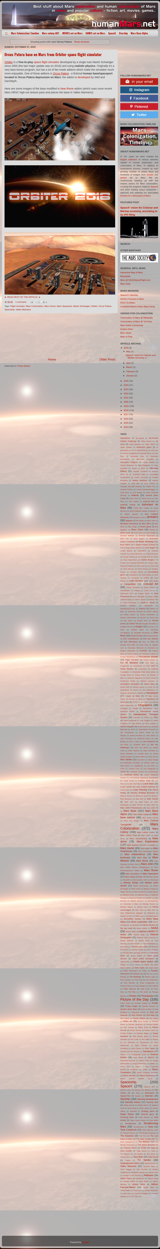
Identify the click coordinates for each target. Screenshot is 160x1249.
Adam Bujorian (135, 444)
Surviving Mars (127, 1117)
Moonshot (136, 925)
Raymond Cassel (138, 1012)
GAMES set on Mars (95, 33)
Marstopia (154, 880)
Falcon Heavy (132, 654)
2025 (126, 381)
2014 (126, 427)
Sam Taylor (150, 1048)
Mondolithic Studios (132, 919)
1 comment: (21, 302)
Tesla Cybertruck (128, 1130)
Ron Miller (146, 1039)
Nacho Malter (142, 928)
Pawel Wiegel (139, 986)
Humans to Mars (135, 699)
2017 (126, 414)
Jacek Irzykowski (129, 720)
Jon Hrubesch (149, 741)
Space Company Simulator (147, 1072)
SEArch (151, 1057)
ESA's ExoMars (127, 303)
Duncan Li (152, 627)
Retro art (127, 1021)
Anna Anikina (149, 483)
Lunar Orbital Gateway (145, 787)
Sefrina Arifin (144, 1061)
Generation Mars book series (143, 672)
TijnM (153, 1151)
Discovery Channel (135, 612)
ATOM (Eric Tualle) (141, 508)
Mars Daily (125, 284)
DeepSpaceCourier (127, 609)
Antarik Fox (150, 486)
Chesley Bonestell (137, 563)
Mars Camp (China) (150, 818)
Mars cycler (145, 835)
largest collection (128, 159)
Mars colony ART (50, 33)
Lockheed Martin (131, 775)
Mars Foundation (148, 845)
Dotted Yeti (133, 623)
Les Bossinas (153, 772)
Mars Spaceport (64, 306)
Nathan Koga (139, 935)
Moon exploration (139, 922)
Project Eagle (131, 1006)
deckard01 (149, 606)
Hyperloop (150, 699)
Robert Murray (135, 1030)
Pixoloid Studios (141, 1003)
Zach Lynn (127, 1193)
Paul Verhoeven (152, 980)
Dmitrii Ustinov (152, 612)
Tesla (150, 1127)
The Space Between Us (148, 1145)
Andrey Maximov (139, 480)
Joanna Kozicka (136, 735)
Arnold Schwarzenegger (145, 489)
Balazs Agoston (131, 514)
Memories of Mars (130, 904)
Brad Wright (150, 533)
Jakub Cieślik (150, 723)
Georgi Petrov (140, 675)
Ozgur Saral (153, 968)
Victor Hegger (126, 1169)
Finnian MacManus (127, 657)
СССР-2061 (134, 1196)
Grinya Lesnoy (139, 687)
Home (52, 359)
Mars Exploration (147, 841)
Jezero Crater (144, 732)
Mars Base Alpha (139, 33)
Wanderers (140, 1178)
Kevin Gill (151, 757)
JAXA (133, 729)
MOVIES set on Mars (72, 33)
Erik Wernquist (130, 642)
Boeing (152, 530)
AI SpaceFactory (140, 450)
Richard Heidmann (136, 1024)
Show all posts (81, 41)
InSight (135, 708)
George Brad (125, 675)
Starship (123, 33)
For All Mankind (129, 663)
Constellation (125, 590)
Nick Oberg (124, 947)
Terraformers (130, 1123)
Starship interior (133, 1102)
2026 (126, 348)
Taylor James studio (138, 1120)
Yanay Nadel (125, 1190)
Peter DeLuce (129, 989)
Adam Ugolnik (126, 447)
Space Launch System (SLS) (136, 1079)
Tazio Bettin (153, 1120)
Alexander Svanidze (145, 459)
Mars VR (142, 877)
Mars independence (134, 854)
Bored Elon (138, 533)
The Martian (144, 1142)
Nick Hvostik (135, 944)
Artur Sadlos (134, 501)
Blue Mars (146, 523)
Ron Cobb (134, 1039)
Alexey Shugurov (127, 465)
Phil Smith (144, 992)
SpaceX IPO (149, 1087)
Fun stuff (150, 666)
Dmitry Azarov (129, 615)
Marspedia (125, 276)
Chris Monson (128, 569)
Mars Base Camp (141, 814)
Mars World (153, 877)
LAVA (122, 769)
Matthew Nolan (128, 895)
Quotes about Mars (128, 1009)
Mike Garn (139, 910)
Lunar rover (124, 790)
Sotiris (145, 1069)
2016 (126, 419)
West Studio (144, 1181)
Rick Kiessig (129, 1027)
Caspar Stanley (129, 557)
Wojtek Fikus (148, 1187)
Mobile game (153, 916)
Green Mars (149, 684)
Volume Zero (153, 1172)
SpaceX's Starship (129, 295)
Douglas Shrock (126, 627)
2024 (126, 385)
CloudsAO (135, 578)
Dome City (154, 618)
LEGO (123, 772)
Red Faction (137, 1015)
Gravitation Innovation (130, 684)
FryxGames (137, 666)
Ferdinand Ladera (148, 654)
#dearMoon (125, 438)
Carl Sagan (150, 548)
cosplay (137, 590)
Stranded (133, 1111)
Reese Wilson (139, 1018)
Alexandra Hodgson (129, 462)
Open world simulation (143, 958)
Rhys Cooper (143, 1021)
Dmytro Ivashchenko (128, 618)
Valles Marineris (23, 309)
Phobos (132, 996)
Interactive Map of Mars (131, 272)
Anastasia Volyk (138, 474)
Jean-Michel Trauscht (147, 729)
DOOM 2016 (142, 621)
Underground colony (130, 1163)
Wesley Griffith (129, 1181)
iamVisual (124, 702)
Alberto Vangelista (130, 453)
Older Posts (107, 359)
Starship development (147, 1099)
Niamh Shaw (144, 941)
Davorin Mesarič (128, 606)
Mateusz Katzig (149, 889)
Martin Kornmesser (141, 886)
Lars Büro (151, 766)
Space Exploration (147, 1075)
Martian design (131, 882)
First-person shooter (148, 657)
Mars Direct (125, 333)
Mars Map (142, 857)
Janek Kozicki (143, 727)
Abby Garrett (146, 441)
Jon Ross (124, 745)
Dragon (139, 626)
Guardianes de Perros (129, 690)
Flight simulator (17, 306)
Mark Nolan (144, 802)
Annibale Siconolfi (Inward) (131, 486)
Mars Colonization (34, 306)
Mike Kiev (151, 910)
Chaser (123, 563)
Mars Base (129, 810)
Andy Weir (135, 483)
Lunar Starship (140, 790)
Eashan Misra (137, 630)
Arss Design (137, 492)
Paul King (138, 980)
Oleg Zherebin (141, 953)
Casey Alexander (136, 554)
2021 (126, 398)
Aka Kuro (154, 450)
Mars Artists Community (131, 325)
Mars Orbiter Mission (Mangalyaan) (135, 867)
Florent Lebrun (149, 660)
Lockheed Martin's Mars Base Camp (137, 306)
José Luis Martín (141, 748)
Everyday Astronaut (136, 648)
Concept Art (150, 583)
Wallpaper (148, 1175)
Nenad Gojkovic (127, 941)
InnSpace (124, 708)
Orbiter (94, 306)
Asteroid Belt (149, 501)
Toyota (127, 1160)
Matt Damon (153, 892)
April (128, 363)
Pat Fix (149, 974)
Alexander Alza (137, 456)
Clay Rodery (146, 575)
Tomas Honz (125, 1157)
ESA (152, 642)
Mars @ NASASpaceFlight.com (135, 280)
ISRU (155, 717)
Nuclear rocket (137, 950)
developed (84, 77)
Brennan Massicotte (147, 536)
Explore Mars (126, 329)
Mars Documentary (138, 838)
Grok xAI (151, 687)
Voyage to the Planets (131, 1175)
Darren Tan (153, 600)
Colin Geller (153, 581)
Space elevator (129, 1075)
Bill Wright (140, 521)
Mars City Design (131, 821)
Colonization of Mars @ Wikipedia (136, 318)
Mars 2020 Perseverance (131, 808)
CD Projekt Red (144, 557)
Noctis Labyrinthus (140, 947)
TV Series (144, 1159)
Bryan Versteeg (146, 541)
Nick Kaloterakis (149, 944)
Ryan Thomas (141, 1045)
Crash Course (149, 590)
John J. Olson (134, 742)
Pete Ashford (153, 986)
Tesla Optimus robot (150, 1130)
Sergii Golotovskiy (139, 1064)
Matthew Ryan (142, 895)
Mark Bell (139, 799)
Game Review (126, 669)
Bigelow (129, 520)
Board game (145, 527)
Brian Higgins (139, 539)
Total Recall (153, 1157)
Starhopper (149, 1093)
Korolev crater (149, 763)
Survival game (147, 1114)
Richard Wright (152, 1024)
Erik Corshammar (131, 639)
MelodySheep (153, 901)
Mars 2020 (151, 805)
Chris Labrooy (142, 566)
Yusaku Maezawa (151, 1190)
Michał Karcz (142, 907)
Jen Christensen (127, 732)
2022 (126, 393)
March (129, 367)
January (130, 375)
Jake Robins (136, 723)
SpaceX (112, 33)
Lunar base (148, 783)
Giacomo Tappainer (134, 678)
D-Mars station (144, 593)
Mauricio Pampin (135, 898)
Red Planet (124, 1018)
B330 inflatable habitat (138, 511)
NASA (154, 927)
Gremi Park (124, 687)
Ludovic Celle (144, 781)
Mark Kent (128, 802)
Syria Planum (144, 1117)
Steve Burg (131, 1108)
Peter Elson (145, 989)
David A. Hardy (148, 602)
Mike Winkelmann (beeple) (131, 913)
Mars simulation (132, 874)
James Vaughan (127, 726)
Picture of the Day (134, 999)
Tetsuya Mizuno (129, 1133)
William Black (138, 1184)
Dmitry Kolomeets (147, 615)
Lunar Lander (126, 787)
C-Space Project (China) (144, 545)
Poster (155, 1003)
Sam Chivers (136, 1048)
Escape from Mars (127, 645)
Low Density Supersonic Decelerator (144, 778)
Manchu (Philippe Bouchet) (143, 793)
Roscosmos (144, 1042)
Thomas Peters (130, 1148)
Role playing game (140, 1036)
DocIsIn (143, 618)
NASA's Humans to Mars (132, 299)
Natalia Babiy (131, 932)
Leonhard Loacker (137, 772)
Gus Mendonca (149, 690)
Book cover (125, 533)
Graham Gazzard (147, 681)
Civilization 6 (133, 575)
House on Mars (132, 696)
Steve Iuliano (144, 1108)
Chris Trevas (143, 569)
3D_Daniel (140, 438)
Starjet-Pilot (125, 1096)
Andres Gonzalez (141, 477)
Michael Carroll (149, 904)
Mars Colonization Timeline (25, 33)
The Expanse (126, 1136)
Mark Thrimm (137, 805)
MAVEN (149, 898)
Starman (149, 1096)
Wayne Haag (153, 1178)
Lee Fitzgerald (149, 769)
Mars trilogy (130, 877)
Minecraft (151, 913)
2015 (126, 423)
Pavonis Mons (125, 986)
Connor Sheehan (133, 587)
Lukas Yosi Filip (134, 784)
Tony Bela (138, 1157)
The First (142, 1136)
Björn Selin (151, 521)
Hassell (140, 693)
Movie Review (149, 925)
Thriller (144, 1148)
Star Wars (135, 1093)
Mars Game (50, 306)
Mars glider (145, 848)
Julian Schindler (149, 751)
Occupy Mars (128, 953)
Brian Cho (124, 539)
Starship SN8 (152, 1102)
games (123, 178)
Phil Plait (132, 992)
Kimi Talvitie (126, 759)
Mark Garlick (152, 799)
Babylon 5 (154, 511)
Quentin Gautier (148, 1006)
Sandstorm (148, 1051)
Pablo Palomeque (130, 971)
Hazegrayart (152, 693)
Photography (147, 996)
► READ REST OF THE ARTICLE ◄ (22, 297)
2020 (126, 402)
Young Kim (137, 1190)
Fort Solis (150, 663)
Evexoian (151, 648)
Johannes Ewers (143, 738)
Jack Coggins (145, 720)
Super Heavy (127, 1114)
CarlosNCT (142, 551)
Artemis (135, 495)
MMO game (140, 916)
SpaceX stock (125, 1090)
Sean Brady (138, 1057)
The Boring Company (147, 1133)
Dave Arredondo (129, 603)
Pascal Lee (138, 974)
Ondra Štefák (136, 956)
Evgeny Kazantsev (127, 651)
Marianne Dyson (142, 796)
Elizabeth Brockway (142, 633)
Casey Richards (152, 554)
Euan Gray (143, 645)
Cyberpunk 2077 (127, 593)
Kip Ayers (141, 760)
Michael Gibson (126, 907)
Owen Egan (139, 968)
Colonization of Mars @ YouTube (136, 321)
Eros (144, 642)
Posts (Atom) (24, 366)
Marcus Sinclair (126, 796)
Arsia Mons (124, 492)
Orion (147, 965)
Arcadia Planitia (126, 489)
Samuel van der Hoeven (129, 1051)
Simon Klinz (125, 1067)
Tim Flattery (138, 1154)
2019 (126, 406)
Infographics (145, 705)
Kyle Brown (125, 766)
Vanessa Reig (149, 1166)
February (130, 371)
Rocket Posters (126, 1033)
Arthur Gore (133, 498)
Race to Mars (146, 1009)
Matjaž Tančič (125, 892)
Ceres (155, 557)
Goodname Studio (127, 681)
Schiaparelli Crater (139, 1054)
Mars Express (133, 845)
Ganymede (142, 669)
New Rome (67, 88)
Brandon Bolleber (127, 536)
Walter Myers (126, 1178)
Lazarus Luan (134, 769)
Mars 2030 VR (152, 808)
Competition (130, 584)
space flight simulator (46, 62)
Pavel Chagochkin (147, 983)
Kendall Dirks (143, 754)
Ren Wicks (154, 1018)
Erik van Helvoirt (150, 639)
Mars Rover (151, 870)
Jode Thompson (126, 738)
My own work (126, 928)
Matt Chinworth (140, 892)
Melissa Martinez (137, 901)
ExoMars (143, 651)
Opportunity (124, 962)
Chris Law (154, 566)
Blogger (85, 1242)
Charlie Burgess (148, 560)
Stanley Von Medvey (143, 1090)
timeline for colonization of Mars (135, 196)
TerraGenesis (138, 1127)
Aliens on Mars (138, 468)
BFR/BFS (152, 517)
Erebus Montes (152, 636)
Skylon (137, 1067)
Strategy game (148, 1111)
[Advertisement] (59, 335)
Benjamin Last (138, 517)
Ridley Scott (143, 1027)
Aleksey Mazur (145, 453)
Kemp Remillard (126, 754)
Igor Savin (145, 702)
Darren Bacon (140, 600)
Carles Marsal (126, 551)
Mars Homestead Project (148, 851)
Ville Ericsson (142, 1169)
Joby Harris (150, 735)
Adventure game (143, 447)
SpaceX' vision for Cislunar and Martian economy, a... (141, 356)
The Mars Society (143, 1139)
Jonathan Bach (139, 745)
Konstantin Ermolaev (131, 763)
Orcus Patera (105, 306)
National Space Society (146, 938)
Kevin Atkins (140, 757)
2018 (126, 410)
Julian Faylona (133, 751)
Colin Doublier (136, 581)
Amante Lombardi (140, 471)
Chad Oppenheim (130, 560)
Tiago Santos (141, 1151)
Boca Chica (137, 529)
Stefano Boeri (143, 1105)
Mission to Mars (126, 916)
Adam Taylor (150, 444)
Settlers (152, 1064)
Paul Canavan (125, 980)
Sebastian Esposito (127, 1061)
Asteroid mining (127, 505)
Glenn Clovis (150, 678)
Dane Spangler (138, 597)
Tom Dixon (151, 1154)
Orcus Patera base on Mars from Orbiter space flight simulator (53, 54)
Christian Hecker (136, 572)
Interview (136, 717)
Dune (122, 630)
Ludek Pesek (128, 781)
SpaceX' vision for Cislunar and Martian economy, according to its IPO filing (139, 211)
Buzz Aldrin (125, 545)
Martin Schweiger (81, 306)
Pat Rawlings (135, 977)
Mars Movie (142, 861)
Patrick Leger (150, 977)
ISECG (147, 717)
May (128, 351)
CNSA (146, 578)
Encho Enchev (137, 636)
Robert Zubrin (150, 1030)
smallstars (134, 1069)
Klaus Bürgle (153, 760)
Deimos (142, 608)
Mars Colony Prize (128, 835)
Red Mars (150, 1015)
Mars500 (126, 880)
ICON (135, 702)
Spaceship (10, 309)
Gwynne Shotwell (127, 693)
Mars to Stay (126, 337)
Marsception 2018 (140, 880)
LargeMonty (138, 766)
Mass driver (136, 889)
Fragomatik (124, 666)
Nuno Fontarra (152, 950)
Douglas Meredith (148, 624)
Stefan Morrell (128, 1105)
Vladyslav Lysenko (138, 1172)
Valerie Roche (150, 1163)
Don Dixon (128, 621)
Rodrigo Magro (143, 1033)
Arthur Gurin (146, 498)
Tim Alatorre (125, 1154)
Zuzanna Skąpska (141, 1193)
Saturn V (123, 1054)
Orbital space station (143, 961)
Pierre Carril (125, 1003)
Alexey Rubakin (148, 462)
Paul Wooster (129, 983)
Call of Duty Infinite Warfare (131, 548)
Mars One (134, 864)
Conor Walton (149, 587)
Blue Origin (132, 527)
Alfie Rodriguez (144, 465)
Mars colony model (146, 832)
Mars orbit (147, 863)
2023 (126, 389)
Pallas (144, 971)
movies (150, 174)
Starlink (138, 1096)
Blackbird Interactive (129, 523)
